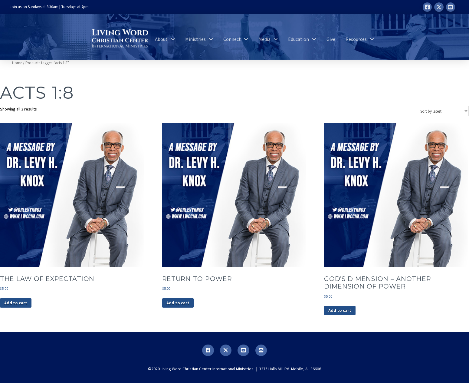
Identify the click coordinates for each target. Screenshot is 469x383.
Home (17, 63)
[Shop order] (442, 111)
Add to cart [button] (15, 303)
